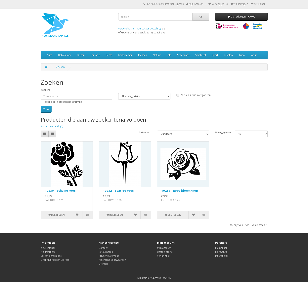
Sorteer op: (144, 132)
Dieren (81, 55)
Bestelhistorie (165, 252)
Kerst (109, 55)
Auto (49, 55)
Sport (215, 55)
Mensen (142, 55)
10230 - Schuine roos (60, 190)
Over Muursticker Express (55, 260)
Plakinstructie (48, 252)
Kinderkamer (125, 55)
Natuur (157, 55)
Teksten (228, 55)
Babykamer (64, 55)
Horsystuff (221, 252)
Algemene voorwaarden (112, 260)
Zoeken (60, 67)
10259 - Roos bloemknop (179, 190)
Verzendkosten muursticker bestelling (139, 28)
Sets (169, 55)
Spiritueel (200, 55)
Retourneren (106, 252)
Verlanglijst (163, 256)
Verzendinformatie (51, 256)
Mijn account (164, 248)
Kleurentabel (48, 248)
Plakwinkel (221, 248)
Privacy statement (109, 256)
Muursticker (221, 256)
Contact (103, 248)
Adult (254, 55)
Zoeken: (45, 90)
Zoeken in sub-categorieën (193, 95)
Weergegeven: (222, 132)
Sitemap (103, 263)
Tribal (242, 55)
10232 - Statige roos (118, 190)
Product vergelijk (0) (52, 126)
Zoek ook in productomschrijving (61, 101)
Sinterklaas (183, 55)
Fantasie (95, 55)
